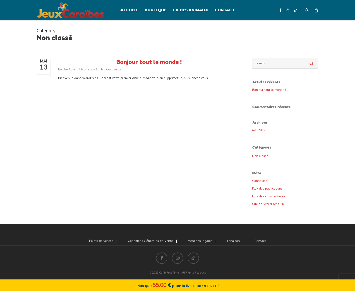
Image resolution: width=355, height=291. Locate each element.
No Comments (111, 69)
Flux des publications (267, 188)
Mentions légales (200, 241)
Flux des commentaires (268, 196)
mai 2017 (258, 130)
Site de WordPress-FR (268, 204)
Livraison (233, 241)
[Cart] (316, 10)
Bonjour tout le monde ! (149, 62)
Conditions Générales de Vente (150, 241)
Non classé (89, 69)
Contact (260, 241)
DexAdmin (70, 69)
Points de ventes (101, 241)
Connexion (259, 181)
